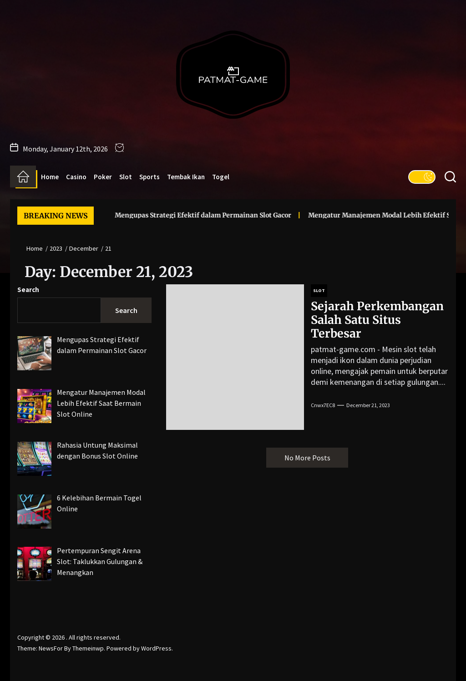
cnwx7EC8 (323, 405)
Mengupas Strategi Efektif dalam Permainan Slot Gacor (187, 215)
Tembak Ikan (186, 176)
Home (50, 176)
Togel (220, 176)
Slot (125, 176)
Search (28, 289)
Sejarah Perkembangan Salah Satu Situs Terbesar (377, 320)
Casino (76, 176)
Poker (103, 176)
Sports (149, 176)
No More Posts (307, 457)
